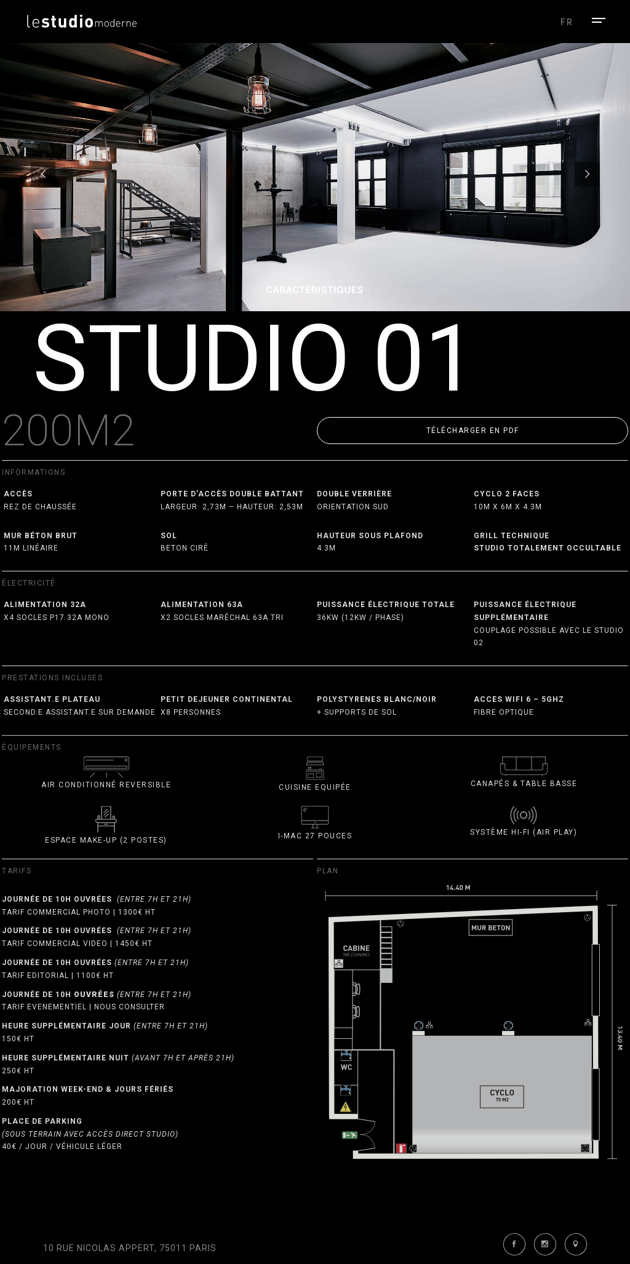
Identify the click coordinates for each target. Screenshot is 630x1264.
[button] (472, 430)
